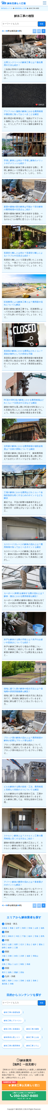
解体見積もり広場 (13, 3)
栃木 (30, 936)
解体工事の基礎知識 (12, 1012)
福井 (34, 944)
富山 (28, 944)
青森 (11, 928)
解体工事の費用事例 (12, 1046)
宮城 (30, 928)
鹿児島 (4, 984)
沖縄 (11, 984)
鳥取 (22, 964)
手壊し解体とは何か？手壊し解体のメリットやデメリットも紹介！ (23, 161)
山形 (36, 928)
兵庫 (22, 956)
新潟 (4, 944)
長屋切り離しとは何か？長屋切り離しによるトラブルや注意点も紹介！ (23, 254)
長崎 (34, 981)
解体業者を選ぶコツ (12, 1037)
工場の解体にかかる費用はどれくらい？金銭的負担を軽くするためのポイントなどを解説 (23, 495)
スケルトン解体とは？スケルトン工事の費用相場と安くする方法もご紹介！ (23, 837)
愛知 (40, 944)
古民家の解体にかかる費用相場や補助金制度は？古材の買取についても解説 (23, 447)
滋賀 (28, 956)
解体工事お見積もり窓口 (24, 1085)
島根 (28, 964)
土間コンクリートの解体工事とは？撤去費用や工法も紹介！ (23, 63)
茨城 (36, 936)
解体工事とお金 (32, 1037)
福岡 (4, 981)
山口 (16, 964)
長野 (16, 944)
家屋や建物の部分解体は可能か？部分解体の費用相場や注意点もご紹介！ (23, 208)
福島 (42, 928)
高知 (22, 972)
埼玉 (18, 936)
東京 (4, 936)
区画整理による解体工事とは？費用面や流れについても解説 (23, 303)
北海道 (4, 928)
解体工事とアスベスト (13, 1021)
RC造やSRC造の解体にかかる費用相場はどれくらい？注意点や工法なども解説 (24, 401)
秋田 (24, 928)
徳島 (10, 972)
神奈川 (10, 936)
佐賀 (28, 981)
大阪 (4, 956)
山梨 (10, 944)
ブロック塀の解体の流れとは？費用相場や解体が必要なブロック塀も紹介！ (23, 739)
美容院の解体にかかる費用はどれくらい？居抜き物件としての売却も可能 (23, 352)
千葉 (24, 936)
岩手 (18, 928)
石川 (22, 944)
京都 (10, 956)
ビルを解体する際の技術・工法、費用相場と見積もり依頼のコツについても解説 (23, 788)
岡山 (10, 964)
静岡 (4, 948)
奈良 (16, 956)
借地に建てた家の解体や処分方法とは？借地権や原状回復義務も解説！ (23, 690)
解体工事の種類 (32, 1029)
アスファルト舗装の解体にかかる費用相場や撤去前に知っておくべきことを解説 (23, 112)
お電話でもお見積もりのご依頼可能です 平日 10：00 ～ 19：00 (24, 1095)
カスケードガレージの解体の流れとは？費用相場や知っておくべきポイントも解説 (23, 545)
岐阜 (10, 948)
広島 (4, 964)
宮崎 (22, 981)
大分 (16, 981)
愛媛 (16, 972)
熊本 (10, 981)
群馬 (42, 936)
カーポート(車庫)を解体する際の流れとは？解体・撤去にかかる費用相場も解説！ (24, 594)
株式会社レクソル (7, 8)
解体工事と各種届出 (12, 1029)
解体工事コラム (32, 1046)
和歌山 (35, 956)
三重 (16, 948)
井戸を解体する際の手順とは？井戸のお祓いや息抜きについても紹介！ (23, 640)
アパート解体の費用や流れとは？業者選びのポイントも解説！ (23, 883)
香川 (4, 972)
